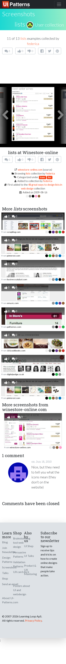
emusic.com (13, 303)
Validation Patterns (19, 564)
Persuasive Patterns (19, 554)
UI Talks (29, 555)
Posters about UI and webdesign (21, 590)
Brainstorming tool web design (21, 542)
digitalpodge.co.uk (15, 374)
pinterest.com (13, 255)
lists (20, 24)
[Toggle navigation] (59, 4)
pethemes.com (14, 327)
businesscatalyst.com (17, 279)
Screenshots (9, 567)
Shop (5, 578)
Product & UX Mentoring (30, 570)
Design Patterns (7, 559)
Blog (5, 542)
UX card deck (21, 571)
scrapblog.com (14, 232)
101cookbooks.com (16, 350)
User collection (49, 25)
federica (33, 44)
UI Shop (28, 546)
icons (42, 177)
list (49, 177)
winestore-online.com (30, 169)
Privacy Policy (33, 620)
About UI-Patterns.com (10, 600)
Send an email (10, 584)
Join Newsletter (9, 550)
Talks (5, 573)
